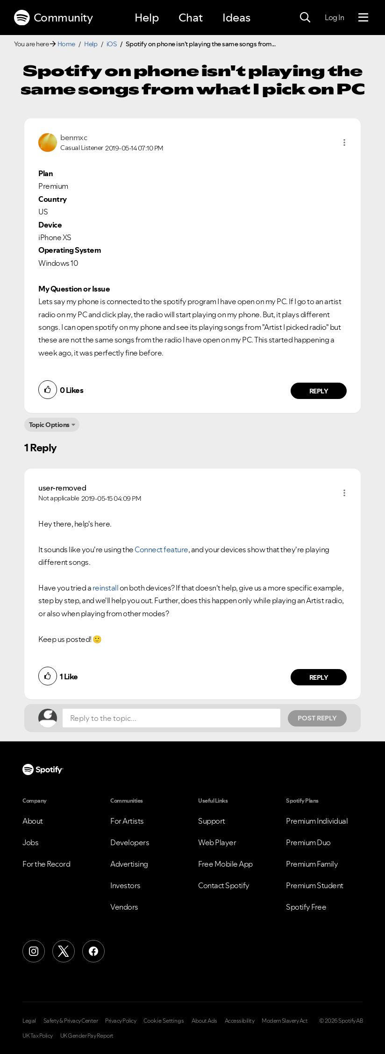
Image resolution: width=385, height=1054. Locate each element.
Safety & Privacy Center (70, 1021)
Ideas (236, 17)
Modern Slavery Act (284, 1021)
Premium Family (312, 864)
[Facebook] (93, 951)
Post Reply (317, 718)
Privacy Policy (120, 1021)
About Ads (204, 1021)
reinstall (106, 588)
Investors (125, 885)
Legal (29, 1021)
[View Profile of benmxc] (73, 137)
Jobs (30, 842)
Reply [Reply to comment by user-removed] (318, 677)
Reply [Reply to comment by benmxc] (318, 391)
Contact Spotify (224, 885)
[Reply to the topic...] (171, 718)
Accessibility (240, 1021)
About (32, 821)
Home (66, 44)
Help (147, 17)
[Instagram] (33, 951)
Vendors (124, 907)
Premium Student (314, 885)
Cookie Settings (163, 1021)
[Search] (305, 18)
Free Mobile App (225, 864)
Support (211, 821)
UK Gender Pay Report (87, 1036)
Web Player (217, 842)
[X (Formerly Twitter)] (63, 951)
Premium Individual (317, 821)
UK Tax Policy (37, 1036)
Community (53, 18)
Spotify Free (306, 907)
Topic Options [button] (49, 424)
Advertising (129, 864)
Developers (129, 842)
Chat (190, 17)
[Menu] (363, 17)
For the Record (46, 864)
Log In (334, 17)
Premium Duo (308, 842)
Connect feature (161, 549)
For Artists (127, 821)
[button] (344, 142)
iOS (112, 44)
